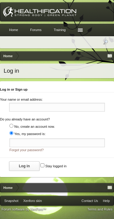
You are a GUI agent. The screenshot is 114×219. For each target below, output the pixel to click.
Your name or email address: (21, 99)
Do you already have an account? (25, 120)
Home (13, 30)
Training (60, 30)
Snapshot (11, 202)
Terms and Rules (99, 211)
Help (106, 202)
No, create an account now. (32, 127)
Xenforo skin (32, 202)
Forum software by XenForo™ (24, 211)
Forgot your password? (26, 152)
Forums (35, 30)
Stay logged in (53, 168)
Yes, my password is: (27, 135)
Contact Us (89, 202)
